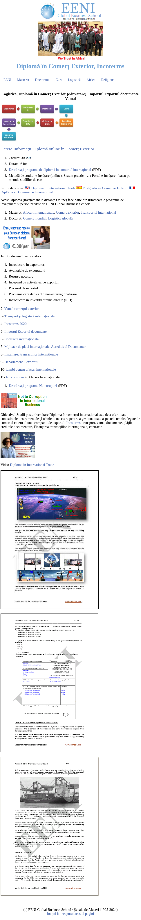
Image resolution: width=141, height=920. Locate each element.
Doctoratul (42, 80)
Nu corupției (15, 377)
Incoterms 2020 (15, 324)
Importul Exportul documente (25, 331)
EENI (7, 80)
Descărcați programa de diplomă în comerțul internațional (50, 170)
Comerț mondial (34, 218)
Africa (90, 80)
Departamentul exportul (21, 362)
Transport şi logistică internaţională (29, 316)
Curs (59, 80)
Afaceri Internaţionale (38, 212)
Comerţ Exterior (67, 212)
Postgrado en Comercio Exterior (106, 188)
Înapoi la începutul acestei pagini (70, 914)
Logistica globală (60, 218)
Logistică (74, 80)
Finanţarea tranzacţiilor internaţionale (31, 354)
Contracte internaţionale (21, 339)
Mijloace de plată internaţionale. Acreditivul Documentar (45, 347)
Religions (107, 80)
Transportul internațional (98, 212)
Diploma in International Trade (53, 188)
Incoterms (73, 423)
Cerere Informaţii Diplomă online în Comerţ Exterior (47, 149)
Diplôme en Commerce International (27, 192)
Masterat (23, 80)
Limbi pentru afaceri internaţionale (31, 369)
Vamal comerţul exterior (21, 309)
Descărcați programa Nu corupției (33, 386)
